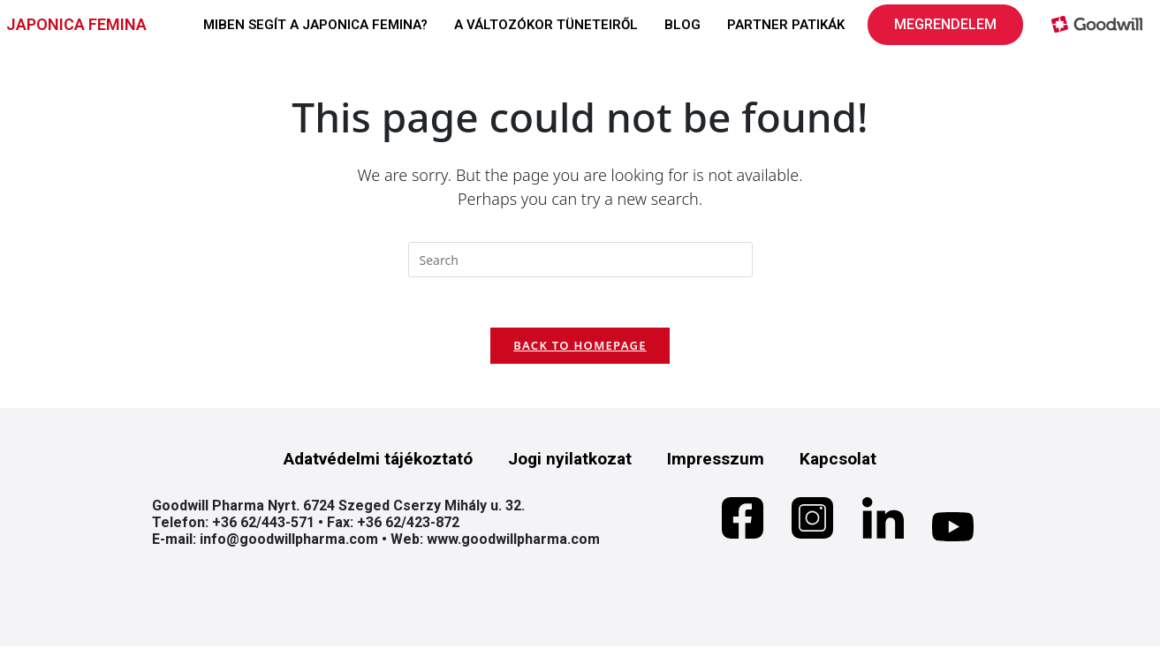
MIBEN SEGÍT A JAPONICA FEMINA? (315, 25)
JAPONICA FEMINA (76, 24)
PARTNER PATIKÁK (786, 25)
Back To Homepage (580, 348)
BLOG (682, 25)
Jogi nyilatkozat (570, 461)
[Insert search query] (580, 259)
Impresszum (715, 461)
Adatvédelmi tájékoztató (378, 461)
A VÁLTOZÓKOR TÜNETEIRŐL (546, 25)
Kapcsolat (838, 461)
